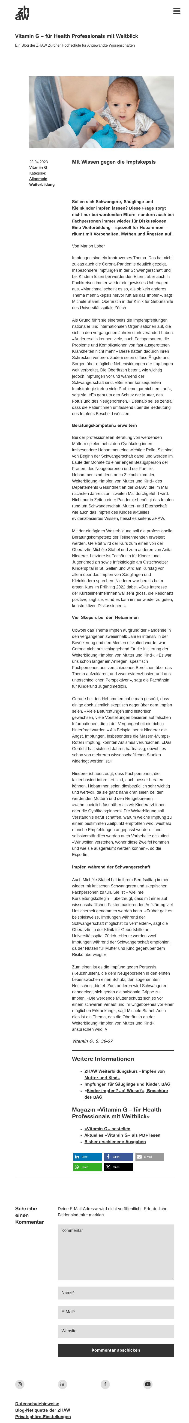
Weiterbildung (42, 185)
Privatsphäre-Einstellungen (43, 1417)
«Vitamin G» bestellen (107, 1129)
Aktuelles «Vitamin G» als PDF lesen (122, 1136)
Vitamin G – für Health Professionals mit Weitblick (76, 36)
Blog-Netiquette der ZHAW (42, 1410)
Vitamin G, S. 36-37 (92, 1041)
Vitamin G (38, 168)
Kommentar (72, 1230)
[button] (87, 1157)
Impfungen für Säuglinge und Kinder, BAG (127, 1084)
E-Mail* (68, 1311)
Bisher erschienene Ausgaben (115, 1142)
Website (69, 1331)
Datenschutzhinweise (37, 1404)
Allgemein (38, 179)
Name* (68, 1292)
